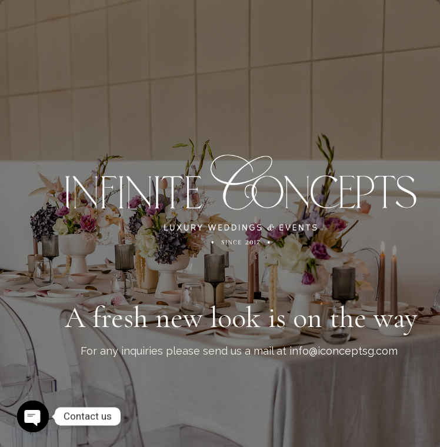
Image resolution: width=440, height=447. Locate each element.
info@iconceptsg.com (343, 351)
